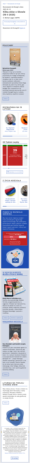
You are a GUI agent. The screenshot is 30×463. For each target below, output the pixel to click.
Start (4, 3)
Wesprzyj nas (15, 242)
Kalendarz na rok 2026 (14, 172)
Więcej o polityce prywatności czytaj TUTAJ (15, 453)
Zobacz (6, 98)
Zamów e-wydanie (16, 317)
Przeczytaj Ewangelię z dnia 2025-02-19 (14, 22)
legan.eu (22, 28)
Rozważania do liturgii (14, 3)
